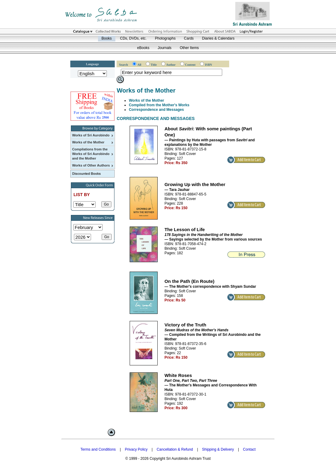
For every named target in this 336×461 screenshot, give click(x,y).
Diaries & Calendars (218, 38)
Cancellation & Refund (175, 449)
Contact (249, 449)
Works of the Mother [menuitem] (93, 142)
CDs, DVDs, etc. (133, 38)
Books (107, 38)
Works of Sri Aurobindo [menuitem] (93, 135)
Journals (164, 48)
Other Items (189, 48)
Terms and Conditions (98, 449)
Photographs (165, 38)
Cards (189, 38)
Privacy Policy (136, 449)
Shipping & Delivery (218, 449)
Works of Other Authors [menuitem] (93, 165)
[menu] (92, 150)
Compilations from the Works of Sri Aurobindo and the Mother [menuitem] (93, 153)
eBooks (143, 48)
